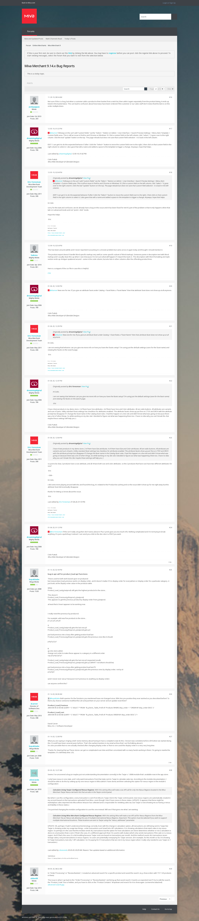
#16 (170, 97)
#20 (170, 286)
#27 (170, 736)
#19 (170, 245)
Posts (30, 83)
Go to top (168, 909)
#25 (170, 570)
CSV (49, 273)
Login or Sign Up (169, 3)
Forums (30, 31)
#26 (170, 694)
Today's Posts (70, 39)
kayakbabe (34, 579)
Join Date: (30, 116)
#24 (170, 527)
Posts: (32, 118)
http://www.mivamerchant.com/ (56, 233)
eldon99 (34, 878)
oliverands (34, 780)
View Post (86, 178)
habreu (34, 255)
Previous (163, 899)
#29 (170, 869)
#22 (170, 381)
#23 (170, 438)
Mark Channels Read (54, 39)
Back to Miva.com (28, 3)
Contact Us (155, 909)
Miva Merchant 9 (54, 45)
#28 (170, 770)
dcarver (54, 133)
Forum (28, 45)
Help (144, 909)
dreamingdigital (34, 138)
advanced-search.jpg (56, 884)
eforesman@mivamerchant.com (56, 235)
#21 (170, 326)
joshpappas (34, 107)
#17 (170, 128)
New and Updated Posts (33, 39)
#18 (170, 172)
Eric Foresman (34, 182)
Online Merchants (39, 45)
